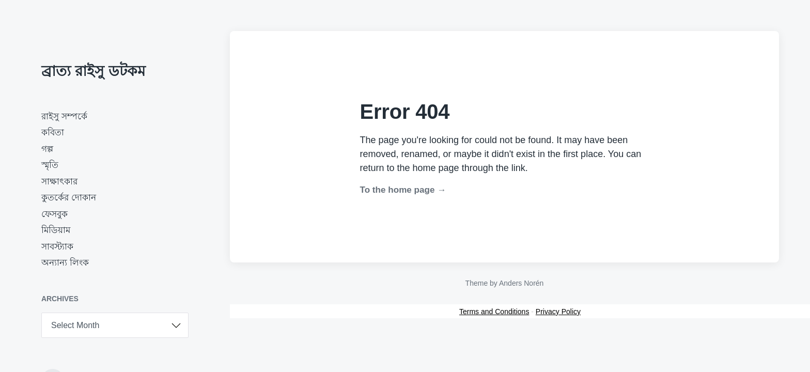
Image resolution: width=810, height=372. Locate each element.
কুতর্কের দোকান (68, 198)
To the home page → (403, 190)
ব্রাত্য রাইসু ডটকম (93, 71)
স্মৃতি (49, 165)
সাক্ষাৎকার (59, 182)
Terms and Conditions (494, 311)
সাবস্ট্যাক (57, 247)
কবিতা (52, 132)
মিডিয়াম (55, 230)
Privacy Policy (558, 311)
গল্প (47, 149)
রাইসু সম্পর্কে (64, 116)
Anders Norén (521, 283)
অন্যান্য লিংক (65, 263)
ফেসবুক (54, 214)
